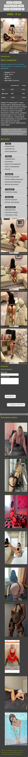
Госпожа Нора (9, 602)
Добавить (10, 396)
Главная (9, 2)
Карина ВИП (8, 675)
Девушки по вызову (7, 752)
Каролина (8, 494)
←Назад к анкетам (16, 404)
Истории (6, 9)
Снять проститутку (16, 750)
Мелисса (7, 711)
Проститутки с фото (15, 754)
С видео (21, 5)
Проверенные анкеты (11, 5)
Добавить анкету (16, 9)
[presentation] (12, 390)
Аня (6, 566)
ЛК (23, 9)
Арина (7, 458)
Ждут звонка (17, 2)
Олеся (7, 530)
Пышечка (8, 421)
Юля (6, 639)
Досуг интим (5, 750)
